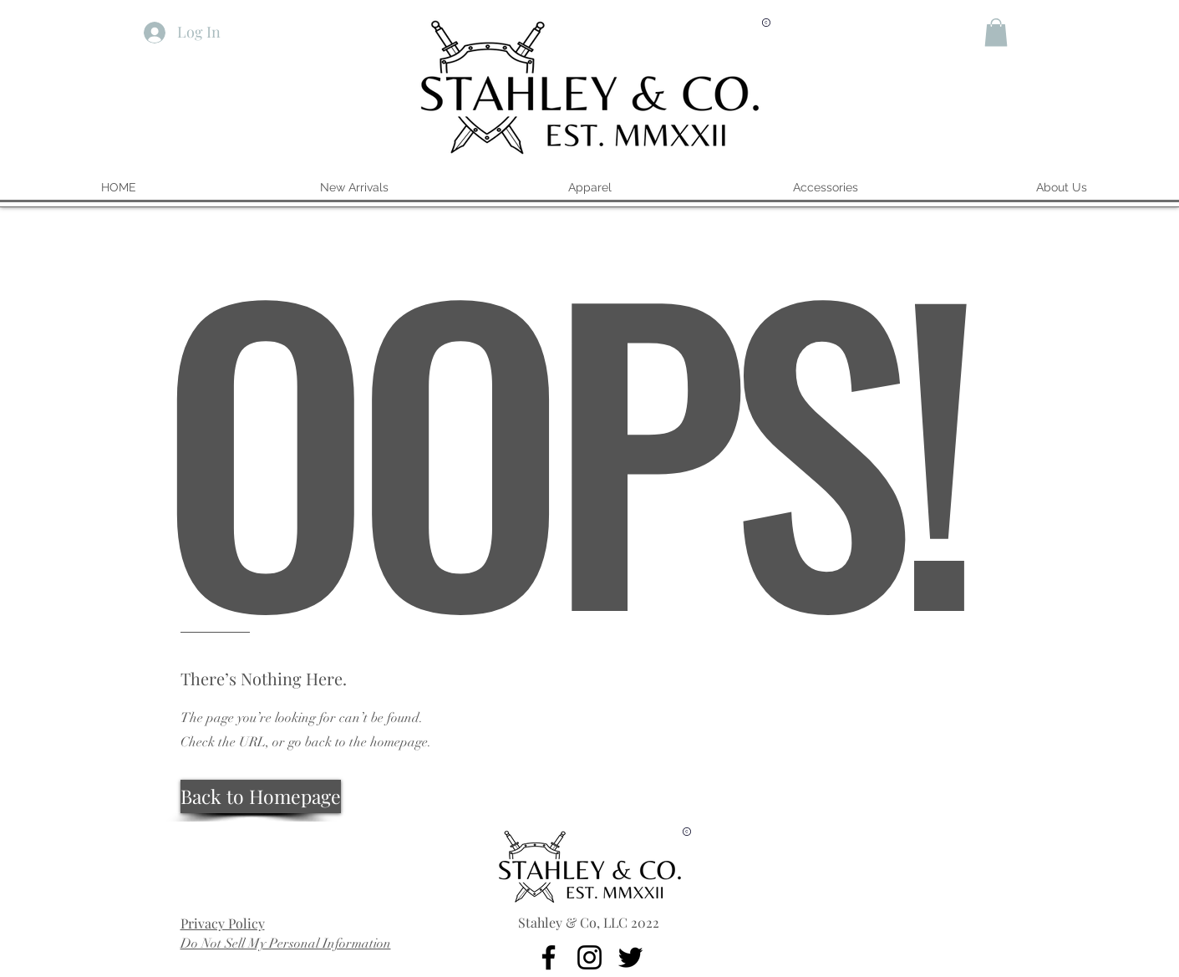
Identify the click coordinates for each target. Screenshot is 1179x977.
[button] (996, 32)
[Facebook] (548, 957)
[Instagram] (589, 957)
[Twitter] (630, 957)
